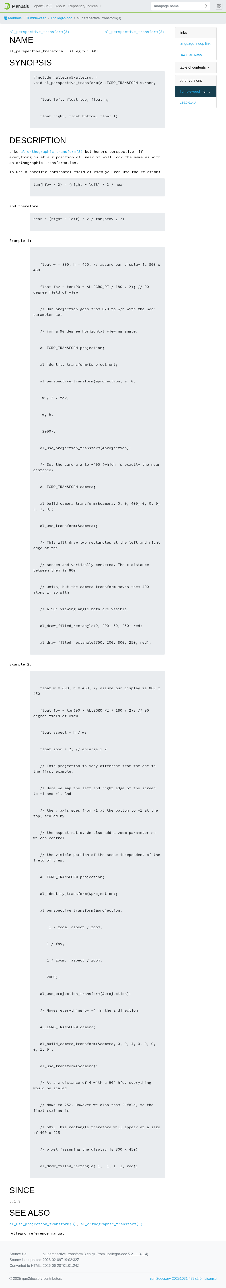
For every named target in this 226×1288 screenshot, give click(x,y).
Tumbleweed (36, 18)
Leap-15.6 (188, 102)
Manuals (13, 18)
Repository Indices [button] (83, 6)
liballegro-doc (61, 18)
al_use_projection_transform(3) (42, 1224)
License (210, 1278)
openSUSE (43, 6)
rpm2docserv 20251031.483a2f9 (175, 1278)
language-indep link (195, 43)
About (60, 6)
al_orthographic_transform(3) (52, 151)
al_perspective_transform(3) (40, 31)
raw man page (191, 54)
